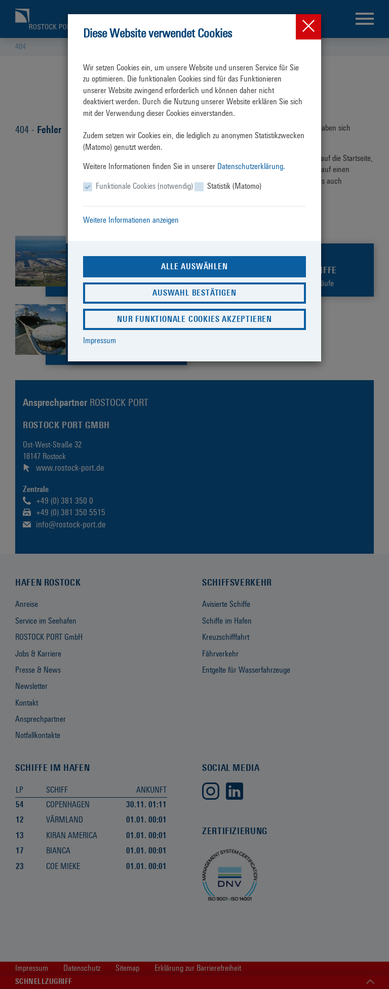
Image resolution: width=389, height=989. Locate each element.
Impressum (99, 340)
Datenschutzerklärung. (251, 166)
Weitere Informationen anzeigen (131, 220)
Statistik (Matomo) (234, 186)
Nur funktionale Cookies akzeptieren (194, 319)
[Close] (308, 26)
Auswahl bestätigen (194, 293)
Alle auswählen (194, 266)
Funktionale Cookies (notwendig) (144, 186)
